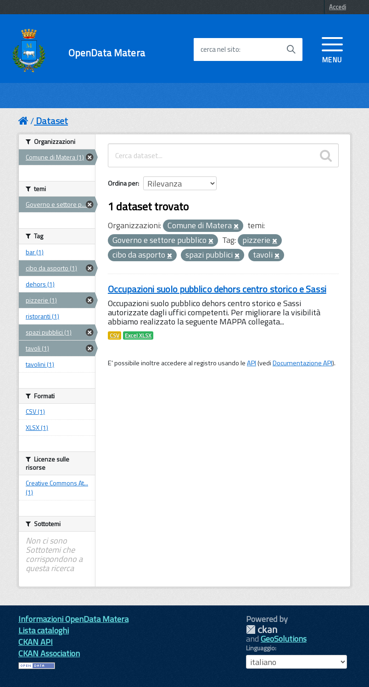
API (251, 363)
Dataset (52, 121)
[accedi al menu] (332, 49)
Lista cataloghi (43, 630)
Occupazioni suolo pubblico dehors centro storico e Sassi (217, 289)
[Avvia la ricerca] (291, 49)
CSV (114, 335)
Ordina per (123, 183)
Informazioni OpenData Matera (73, 619)
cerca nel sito (220, 49)
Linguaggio (260, 648)
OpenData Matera (106, 53)
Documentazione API (302, 363)
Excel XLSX (138, 335)
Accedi (337, 6)
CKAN (261, 629)
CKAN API (35, 642)
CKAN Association (49, 653)
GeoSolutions (284, 638)
